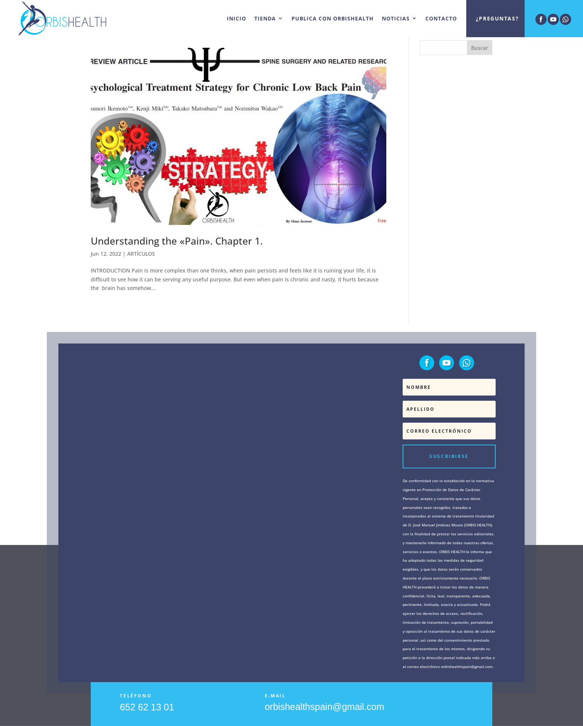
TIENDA (265, 18)
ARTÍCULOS (141, 253)
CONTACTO (441, 18)
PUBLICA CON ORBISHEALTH (333, 18)
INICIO (236, 18)
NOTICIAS (396, 18)
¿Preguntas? (497, 18)
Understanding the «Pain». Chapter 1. (177, 241)
